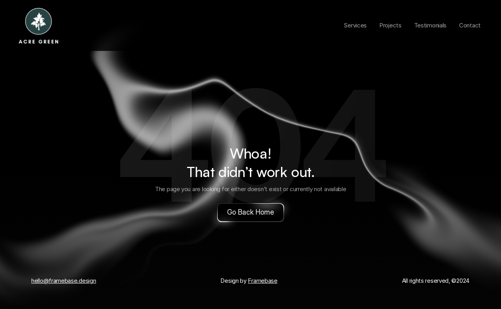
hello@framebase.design (63, 280)
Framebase (262, 280)
